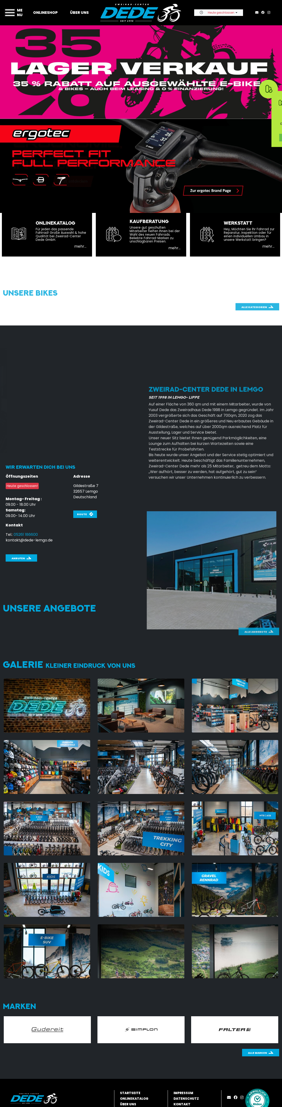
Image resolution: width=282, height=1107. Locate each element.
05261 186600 (26, 534)
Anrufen (18, 558)
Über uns (79, 12)
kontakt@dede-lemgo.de (29, 540)
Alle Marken (257, 1053)
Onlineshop (45, 12)
